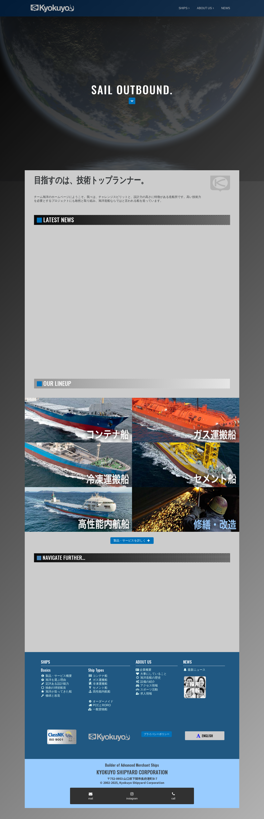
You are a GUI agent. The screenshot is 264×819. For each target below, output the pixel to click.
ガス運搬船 (97, 679)
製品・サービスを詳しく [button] (131, 540)
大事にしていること (151, 673)
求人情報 (144, 693)
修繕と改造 (50, 695)
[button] (132, 101)
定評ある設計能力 (55, 683)
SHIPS (183, 8)
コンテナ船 (97, 675)
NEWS (225, 8)
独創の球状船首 (53, 687)
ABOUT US (204, 8)
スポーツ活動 (147, 689)
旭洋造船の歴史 (148, 677)
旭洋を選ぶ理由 (53, 679)
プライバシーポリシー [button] (156, 734)
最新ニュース (194, 669)
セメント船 (97, 687)
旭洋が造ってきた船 (56, 691)
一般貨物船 (97, 709)
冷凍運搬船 (97, 683)
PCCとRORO (99, 705)
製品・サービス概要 (56, 675)
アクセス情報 (147, 685)
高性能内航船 (99, 691)
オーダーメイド (100, 701)
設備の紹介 (145, 681)
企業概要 (143, 669)
